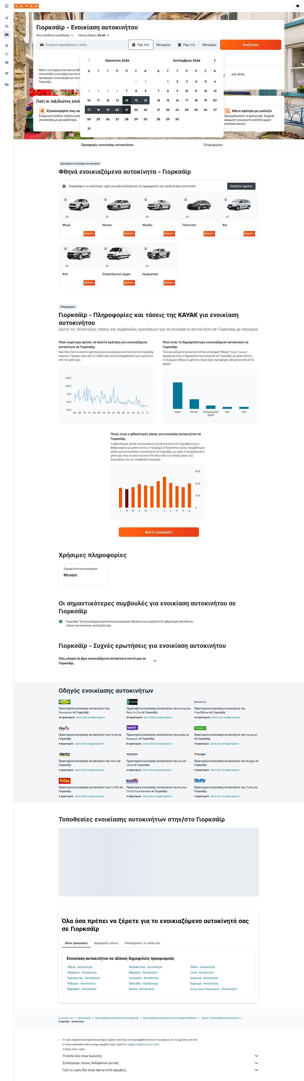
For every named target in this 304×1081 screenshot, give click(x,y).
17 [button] (89, 110)
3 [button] (89, 91)
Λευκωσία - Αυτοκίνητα (143, 978)
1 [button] (136, 81)
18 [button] (98, 110)
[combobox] (55, 35)
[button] (6, 6)
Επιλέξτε (89, 233)
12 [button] (107, 100)
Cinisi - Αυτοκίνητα (202, 972)
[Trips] (7, 73)
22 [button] (136, 110)
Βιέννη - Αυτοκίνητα (141, 989)
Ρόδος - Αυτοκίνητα (202, 967)
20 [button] (117, 110)
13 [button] (117, 100)
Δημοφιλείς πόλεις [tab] (106, 943)
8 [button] (136, 91)
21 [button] (126, 110)
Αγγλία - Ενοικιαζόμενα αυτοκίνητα (220, 1017)
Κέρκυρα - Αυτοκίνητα (204, 983)
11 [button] (98, 100)
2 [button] (145, 81)
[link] (159, 532)
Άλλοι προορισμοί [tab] (76, 943)
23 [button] (145, 110)
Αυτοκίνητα (84, 1017)
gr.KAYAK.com (66, 1017)
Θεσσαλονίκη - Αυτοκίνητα (145, 967)
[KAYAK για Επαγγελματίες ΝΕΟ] (7, 62)
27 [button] (117, 119)
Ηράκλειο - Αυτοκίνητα (82, 972)
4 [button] (98, 91)
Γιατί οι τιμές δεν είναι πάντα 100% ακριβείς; (161, 1070)
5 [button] (108, 91)
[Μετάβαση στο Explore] (7, 46)
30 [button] (145, 119)
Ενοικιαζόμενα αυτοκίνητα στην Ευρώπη (116, 1017)
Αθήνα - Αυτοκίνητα (80, 967)
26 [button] (108, 119)
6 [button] (117, 91)
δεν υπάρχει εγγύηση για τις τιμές (141, 1044)
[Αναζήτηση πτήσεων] (7, 18)
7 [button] (126, 91)
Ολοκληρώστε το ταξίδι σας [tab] (142, 943)
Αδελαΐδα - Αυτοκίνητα (143, 983)
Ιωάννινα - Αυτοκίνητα (204, 978)
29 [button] (136, 119)
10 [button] (89, 100)
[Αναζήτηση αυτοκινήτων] (7, 34)
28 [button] (126, 119)
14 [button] (126, 100)
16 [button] (145, 100)
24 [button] (89, 119)
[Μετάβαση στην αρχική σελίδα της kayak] (26, 6)
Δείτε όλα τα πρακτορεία (89, 717)
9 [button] (145, 91)
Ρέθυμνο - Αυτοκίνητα (81, 983)
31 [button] (89, 128)
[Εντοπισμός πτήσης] (7, 54)
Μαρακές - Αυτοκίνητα (143, 972)
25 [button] (98, 119)
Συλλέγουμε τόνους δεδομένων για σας (161, 1063)
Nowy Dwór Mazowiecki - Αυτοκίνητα (213, 989)
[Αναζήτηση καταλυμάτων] (7, 26)
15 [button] (136, 100)
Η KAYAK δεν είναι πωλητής (161, 1056)
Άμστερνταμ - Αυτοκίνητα (84, 978)
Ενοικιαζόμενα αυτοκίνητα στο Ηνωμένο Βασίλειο (169, 1017)
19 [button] (107, 110)
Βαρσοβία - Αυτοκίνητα (82, 989)
